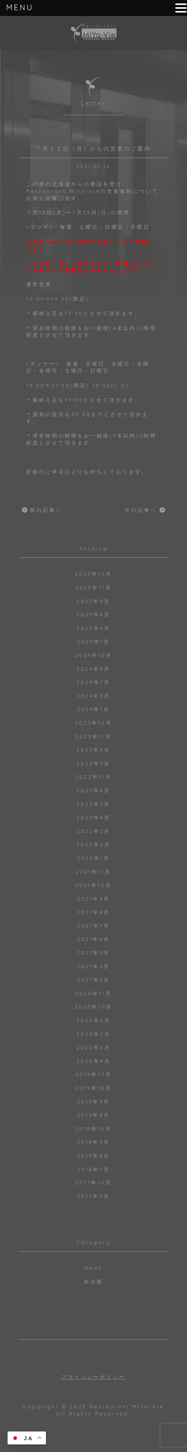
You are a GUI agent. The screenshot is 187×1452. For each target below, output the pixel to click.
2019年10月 (93, 1088)
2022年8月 (94, 790)
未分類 (93, 1281)
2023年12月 (93, 723)
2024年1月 (93, 709)
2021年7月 (93, 926)
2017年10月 (93, 1183)
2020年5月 (93, 1047)
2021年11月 (94, 872)
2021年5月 (93, 953)
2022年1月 (93, 858)
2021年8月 (93, 912)
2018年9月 (93, 1142)
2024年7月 (93, 682)
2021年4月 (93, 966)
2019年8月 (93, 1115)
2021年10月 (93, 885)
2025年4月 (93, 628)
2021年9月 (93, 899)
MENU (19, 7)
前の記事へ (46, 510)
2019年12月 (93, 1074)
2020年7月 (94, 1034)
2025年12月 (93, 574)
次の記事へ (141, 510)
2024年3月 (93, 696)
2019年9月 (93, 1102)
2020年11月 (93, 993)
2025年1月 (93, 641)
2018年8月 (93, 1156)
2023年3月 (93, 763)
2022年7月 (93, 804)
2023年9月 (94, 750)
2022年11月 (93, 777)
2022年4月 (94, 817)
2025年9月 (94, 601)
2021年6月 (93, 939)
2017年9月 (93, 1196)
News (93, 1268)
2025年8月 (94, 614)
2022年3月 (93, 831)
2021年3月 (93, 980)
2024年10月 (93, 655)
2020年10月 (94, 1007)
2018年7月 (93, 1169)
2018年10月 (93, 1129)
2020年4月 (93, 1061)
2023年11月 (93, 736)
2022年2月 (94, 844)
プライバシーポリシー (93, 1377)
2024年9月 (93, 669)
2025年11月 (93, 587)
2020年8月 (93, 1020)
